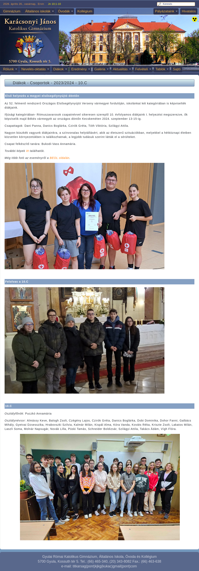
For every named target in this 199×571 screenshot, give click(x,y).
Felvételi (141, 69)
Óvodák (64, 11)
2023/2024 (64, 83)
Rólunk (8, 69)
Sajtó (177, 69)
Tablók (160, 69)
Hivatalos (189, 11)
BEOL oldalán (59, 157)
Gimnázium (11, 11)
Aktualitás (120, 69)
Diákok (58, 69)
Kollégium (84, 11)
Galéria (99, 69)
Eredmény (79, 69)
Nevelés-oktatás (33, 69)
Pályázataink (164, 11)
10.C (82, 83)
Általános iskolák (38, 11)
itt (27, 150)
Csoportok (40, 83)
